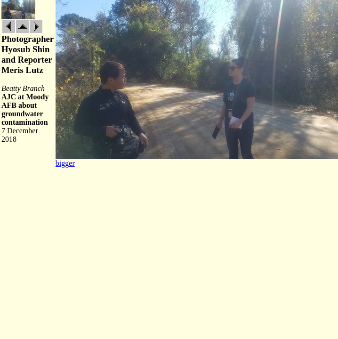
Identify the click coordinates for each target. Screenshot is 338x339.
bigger (65, 163)
